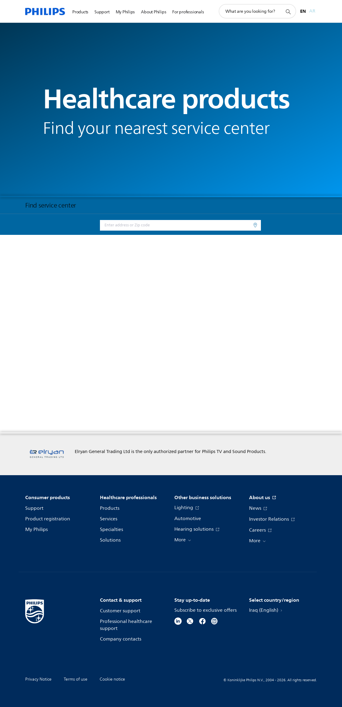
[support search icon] (288, 11)
